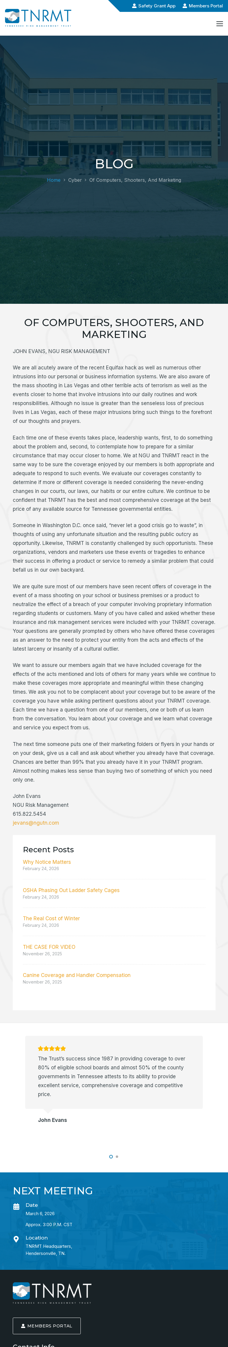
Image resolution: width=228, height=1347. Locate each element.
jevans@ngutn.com (36, 823)
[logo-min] (52, 1292)
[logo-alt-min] (38, 18)
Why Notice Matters (47, 862)
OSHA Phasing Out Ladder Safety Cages (71, 890)
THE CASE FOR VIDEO (49, 947)
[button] (111, 1157)
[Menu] (219, 23)
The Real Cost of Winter (51, 918)
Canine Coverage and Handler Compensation (77, 975)
